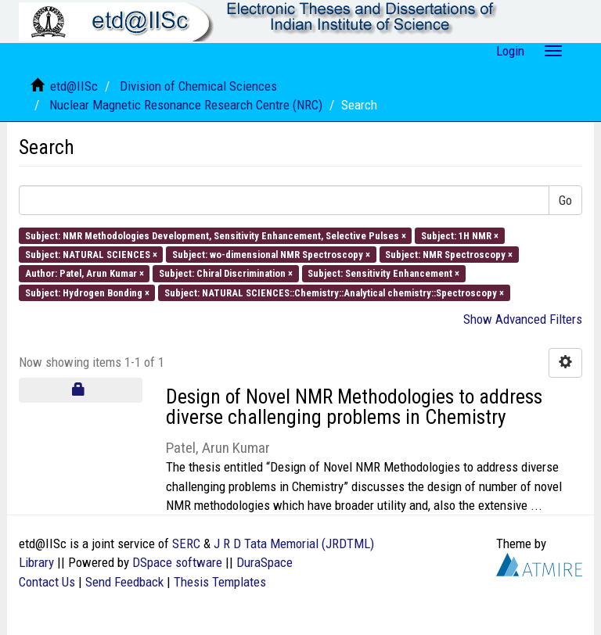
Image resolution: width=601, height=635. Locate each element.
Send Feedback (124, 582)
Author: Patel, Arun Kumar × (84, 273)
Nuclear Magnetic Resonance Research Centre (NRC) (185, 105)
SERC (186, 543)
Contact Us (47, 582)
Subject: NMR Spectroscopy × (449, 254)
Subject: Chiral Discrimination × (226, 273)
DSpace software (177, 562)
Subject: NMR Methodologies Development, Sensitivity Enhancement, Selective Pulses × (215, 235)
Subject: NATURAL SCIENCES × (91, 254)
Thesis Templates (220, 582)
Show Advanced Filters (522, 319)
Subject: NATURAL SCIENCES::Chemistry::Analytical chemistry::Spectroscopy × (334, 292)
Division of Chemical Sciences (198, 86)
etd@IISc (74, 86)
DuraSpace (264, 562)
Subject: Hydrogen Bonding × (87, 292)
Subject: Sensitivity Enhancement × (383, 273)
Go (565, 200)
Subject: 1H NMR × (459, 235)
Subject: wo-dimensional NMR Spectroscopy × (271, 254)
